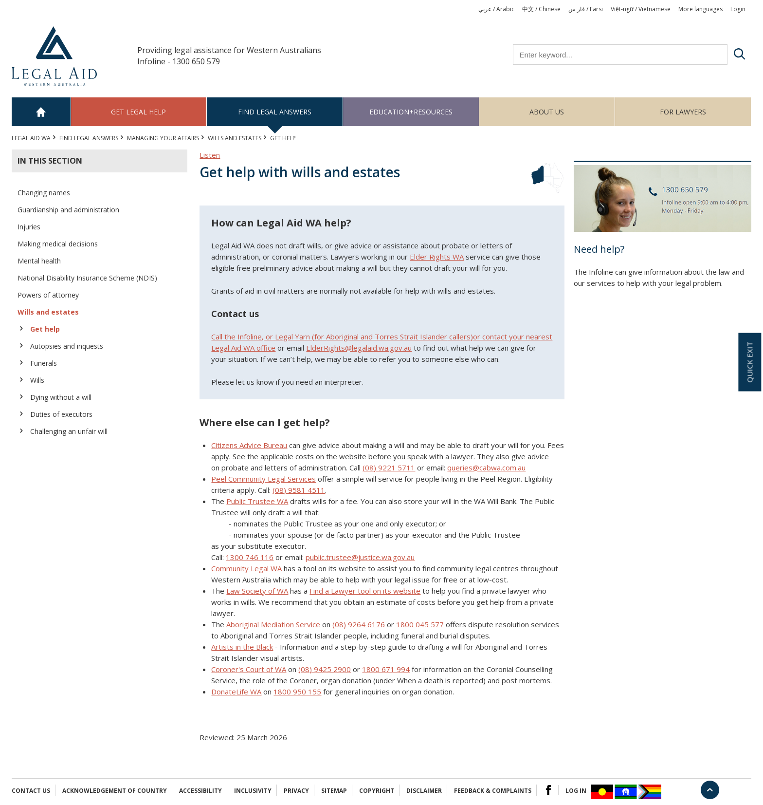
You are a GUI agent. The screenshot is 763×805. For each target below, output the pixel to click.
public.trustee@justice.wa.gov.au (360, 557)
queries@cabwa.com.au (486, 467)
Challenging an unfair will (69, 431)
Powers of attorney (48, 295)
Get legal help (138, 111)
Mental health (39, 260)
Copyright (376, 790)
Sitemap (334, 790)
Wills (37, 380)
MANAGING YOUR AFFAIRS (163, 138)
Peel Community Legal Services (263, 479)
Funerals (43, 363)
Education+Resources (411, 111)
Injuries (29, 226)
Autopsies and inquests (66, 346)
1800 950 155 (297, 691)
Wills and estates (234, 138)
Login (737, 9)
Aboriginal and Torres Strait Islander (386, 336)
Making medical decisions (58, 243)
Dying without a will (60, 397)
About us (546, 111)
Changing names (44, 192)
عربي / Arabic (496, 9)
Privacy (296, 790)
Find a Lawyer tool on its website (364, 591)
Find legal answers (274, 111)
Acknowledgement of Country (114, 790)
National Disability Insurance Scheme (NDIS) (87, 277)
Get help (45, 329)
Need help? (599, 249)
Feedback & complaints (492, 790)
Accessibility (200, 790)
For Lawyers (683, 111)
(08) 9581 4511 (298, 490)
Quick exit (749, 361)
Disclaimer (424, 790)
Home (41, 111)
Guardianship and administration (68, 209)
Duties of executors (61, 414)
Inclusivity (253, 790)
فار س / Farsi (585, 9)
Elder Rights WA (437, 257)
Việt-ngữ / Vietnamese (641, 9)
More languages (700, 9)
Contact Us (31, 790)
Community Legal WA (246, 568)
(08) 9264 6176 (358, 624)
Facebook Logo (548, 790)
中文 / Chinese (541, 9)
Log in (575, 790)
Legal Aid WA (31, 138)
